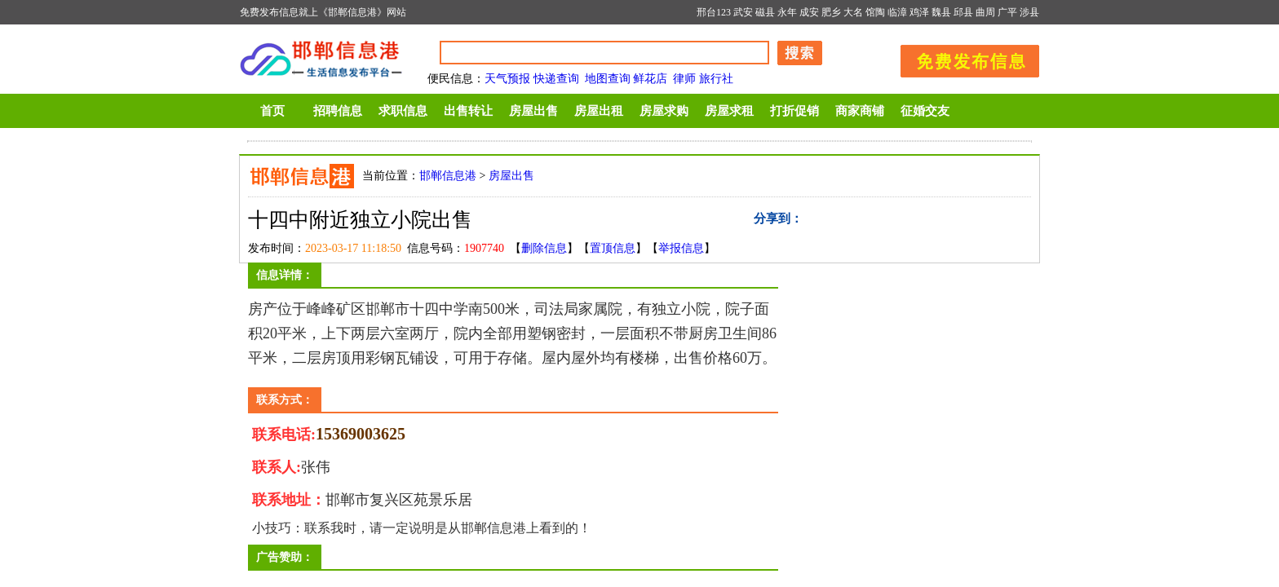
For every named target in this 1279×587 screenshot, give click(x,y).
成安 (809, 12)
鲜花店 (650, 79)
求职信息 (402, 110)
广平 (1007, 12)
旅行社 (716, 79)
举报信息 (681, 248)
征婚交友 (925, 110)
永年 (787, 12)
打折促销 (794, 110)
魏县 (941, 12)
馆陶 (875, 12)
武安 (743, 12)
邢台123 (714, 12)
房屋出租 (598, 110)
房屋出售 (533, 110)
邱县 (963, 12)
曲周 (985, 12)
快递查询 (556, 79)
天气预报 (507, 79)
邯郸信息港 (447, 176)
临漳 (897, 12)
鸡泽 (919, 12)
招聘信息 (337, 110)
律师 (684, 79)
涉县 (1029, 12)
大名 (853, 12)
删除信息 (544, 248)
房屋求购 (664, 110)
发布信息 (962, 58)
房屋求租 (729, 110)
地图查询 (608, 79)
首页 (272, 110)
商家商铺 (859, 110)
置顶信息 (612, 248)
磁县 (765, 12)
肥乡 (831, 12)
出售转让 (468, 110)
